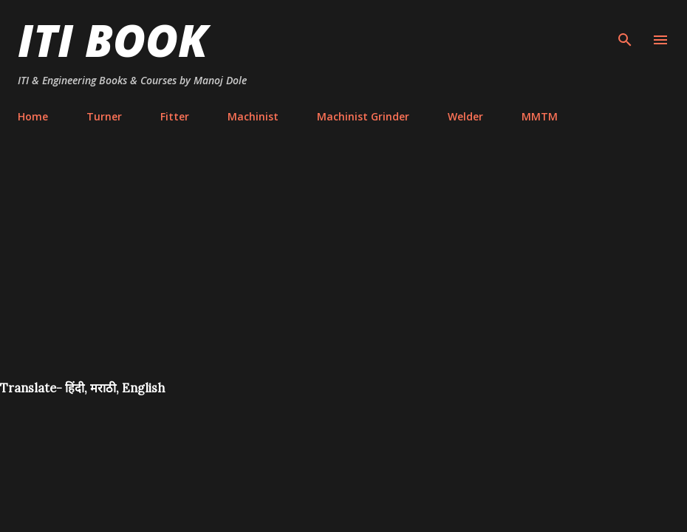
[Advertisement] (343, 269)
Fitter (174, 116)
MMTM (540, 116)
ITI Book (113, 40)
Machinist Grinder (363, 116)
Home (33, 116)
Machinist (253, 116)
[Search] (625, 26)
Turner (104, 116)
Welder (465, 116)
